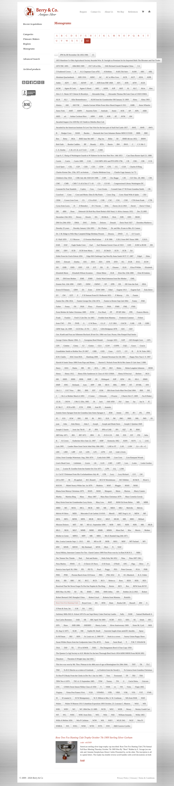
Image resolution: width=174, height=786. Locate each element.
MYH (98, 547)
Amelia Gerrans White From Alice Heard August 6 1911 (104, 105)
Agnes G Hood (85, 88)
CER (86, 167)
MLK (66, 530)
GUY (119, 351)
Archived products (32, 69)
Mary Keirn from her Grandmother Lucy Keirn (74, 502)
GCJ (95, 329)
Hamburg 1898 (92, 357)
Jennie (118, 413)
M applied (78, 480)
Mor (129, 530)
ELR (112, 273)
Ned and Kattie (91, 558)
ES (83, 290)
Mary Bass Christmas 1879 (111, 497)
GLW (107, 346)
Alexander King (98, 94)
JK (93, 418)
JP (90, 430)
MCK (74, 508)
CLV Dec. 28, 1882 (137, 178)
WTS (100, 726)
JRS (73, 435)
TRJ (133, 676)
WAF (143, 698)
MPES (75, 536)
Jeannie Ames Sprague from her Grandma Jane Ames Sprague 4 (80, 413)
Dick (114, 217)
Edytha (76, 262)
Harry (58, 368)
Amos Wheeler (144, 105)
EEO (93, 262)
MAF (109, 486)
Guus (110, 351)
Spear (141, 631)
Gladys (91, 346)
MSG (115, 541)
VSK (126, 692)
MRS (99, 536)
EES (100, 262)
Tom (108, 676)
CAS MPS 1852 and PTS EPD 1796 (108, 161)
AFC (119, 83)
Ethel (111, 290)
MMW (109, 530)
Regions (27, 44)
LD (80, 452)
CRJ (144, 195)
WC (74, 709)
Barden (86, 133)
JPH (96, 430)
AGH (143, 83)
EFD (115, 262)
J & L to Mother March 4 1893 (72, 396)
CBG (135, 161)
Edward (67, 262)
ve (115, 687)
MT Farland (134, 541)
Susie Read (117, 642)
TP (127, 676)
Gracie (142, 346)
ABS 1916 (82, 77)
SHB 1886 (76, 625)
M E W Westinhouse (107, 480)
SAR (78, 620)
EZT (71, 295)
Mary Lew (100, 502)
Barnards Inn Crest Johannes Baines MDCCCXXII (112, 133)
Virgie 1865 (139, 687)
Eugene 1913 (122, 290)
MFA (58, 519)
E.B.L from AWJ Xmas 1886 (127, 239)
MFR (83, 519)
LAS (122, 446)
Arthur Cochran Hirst (78, 116)
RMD (89, 592)
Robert (144, 592)
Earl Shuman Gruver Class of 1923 (110, 245)
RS (96, 603)
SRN (78, 637)
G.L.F (103, 323)
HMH (145, 379)
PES (115, 569)
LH (110, 452)
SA (83, 609)
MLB (150, 525)
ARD (58, 116)
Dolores (103, 223)
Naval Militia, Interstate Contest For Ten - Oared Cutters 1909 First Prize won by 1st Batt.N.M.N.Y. (94, 553)
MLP (75, 530)
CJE (124, 178)
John (65, 424)
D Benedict (83, 206)
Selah (142, 620)
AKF (121, 88)
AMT (71, 111)
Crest (69, 195)
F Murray (118, 295)
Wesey (128, 709)
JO (151, 418)
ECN (116, 251)
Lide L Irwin (120, 452)
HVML (139, 385)
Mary (82, 497)
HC (89, 368)
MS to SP (97, 541)
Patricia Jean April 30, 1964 (66, 569)
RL (81, 592)
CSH (126, 200)
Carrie (67, 161)
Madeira (99, 486)
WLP (131, 720)
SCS (120, 620)
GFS (148, 340)
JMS (144, 418)
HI (96, 379)
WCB (103, 709)
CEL (70, 167)
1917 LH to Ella (94, 66)
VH (121, 687)
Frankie (67, 318)
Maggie (118, 486)
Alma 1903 (145, 100)
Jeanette (108, 407)
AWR (142, 128)
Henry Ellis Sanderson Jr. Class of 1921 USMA (96, 374)
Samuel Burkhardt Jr (144, 614)
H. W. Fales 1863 (143, 351)
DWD (120, 234)
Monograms (29, 48)
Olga (133, 564)
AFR (126, 83)
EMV (79, 284)
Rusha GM (121, 603)
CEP (78, 167)
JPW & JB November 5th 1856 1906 (74, 55)
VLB (91, 692)
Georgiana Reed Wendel (93, 340)
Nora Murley (61, 564)
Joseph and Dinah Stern (111, 424)
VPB (110, 692)
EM (57, 279)
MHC (132, 519)
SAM (130, 614)
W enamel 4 (66, 698)
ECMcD (107, 251)
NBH (138, 553)
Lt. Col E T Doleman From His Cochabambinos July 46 (77, 474)
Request (83, 12)
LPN (107, 469)
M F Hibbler (124, 480)
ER (119, 284)
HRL (115, 385)
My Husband (87, 547)
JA (94, 402)
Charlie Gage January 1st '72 (125, 172)
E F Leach (136, 234)
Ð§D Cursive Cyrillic (122, 726)
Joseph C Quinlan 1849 (133, 424)
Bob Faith (60, 144)
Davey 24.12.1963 (120, 206)
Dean (72, 211)
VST (141, 692)
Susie (107, 642)
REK (137, 581)
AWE (134, 128)
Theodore (59, 659)
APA (137, 111)
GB (139, 323)
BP (85, 144)
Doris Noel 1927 (126, 223)
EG (123, 262)
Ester (90, 290)
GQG (125, 346)
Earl (91, 245)
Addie (58, 83)
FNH (133, 307)
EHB (64, 267)
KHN (125, 441)
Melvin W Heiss (62, 513)
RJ (75, 592)
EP (106, 284)
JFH (126, 413)
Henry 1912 (69, 374)
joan (57, 424)
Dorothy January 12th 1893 (83, 228)
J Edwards (103, 396)
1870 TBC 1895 (62, 66)
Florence (99, 307)
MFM (74, 519)
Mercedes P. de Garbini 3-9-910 (93, 513)
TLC (148, 665)
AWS (150, 128)
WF (57, 715)
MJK (135, 525)
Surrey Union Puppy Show (134, 637)
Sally (122, 614)
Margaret (108, 491)
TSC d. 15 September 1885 (84, 681)
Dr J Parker (102, 228)
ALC (135, 88)
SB (85, 620)
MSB (107, 541)
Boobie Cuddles (74, 144)
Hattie (74, 368)
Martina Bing (71, 497)
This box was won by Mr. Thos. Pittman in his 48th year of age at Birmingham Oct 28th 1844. (92, 665)
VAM (108, 687)
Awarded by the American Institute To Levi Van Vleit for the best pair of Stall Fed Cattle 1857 (92, 128)
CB (128, 161)
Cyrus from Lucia (63, 206)
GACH (123, 323)
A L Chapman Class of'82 (90, 72)
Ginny (75, 346)
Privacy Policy (123, 778)
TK (141, 665)
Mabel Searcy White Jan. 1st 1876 (79, 486)
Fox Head (102, 312)
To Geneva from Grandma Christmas (138, 670)
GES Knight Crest (136, 340)
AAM (134, 72)
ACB (125, 77)
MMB (83, 530)
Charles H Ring (136, 167)
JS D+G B (108, 435)
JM (114, 418)
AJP (113, 88)
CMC (58, 184)
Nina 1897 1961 (135, 558)
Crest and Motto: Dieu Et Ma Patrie (89, 195)
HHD (65, 379)
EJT (94, 267)
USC (58, 687)
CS (83, 200)
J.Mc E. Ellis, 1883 (81, 402)
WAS (137, 704)
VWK (149, 692)
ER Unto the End (131, 284)
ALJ (65, 100)
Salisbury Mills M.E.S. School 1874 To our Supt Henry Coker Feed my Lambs (86, 614)
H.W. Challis (61, 357)
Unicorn (145, 681)
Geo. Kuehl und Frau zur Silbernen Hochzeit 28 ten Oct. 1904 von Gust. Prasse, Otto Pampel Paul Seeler (96, 335)
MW (58, 547)
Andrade (104, 111)
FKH (82, 307)
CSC (110, 200)
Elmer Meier (101, 273)
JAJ (120, 402)
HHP (89, 379)
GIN (57, 346)
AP (129, 111)
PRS (100, 575)
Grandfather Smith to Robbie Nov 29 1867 (72, 351)
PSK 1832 (110, 575)
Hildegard (105, 379)
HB (82, 368)
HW (147, 385)
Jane (127, 402)
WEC (112, 709)
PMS (58, 575)
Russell (132, 603)
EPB (112, 284)
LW (141, 474)
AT (115, 116)
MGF (108, 519)
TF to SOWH (83, 648)
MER (74, 513)
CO (99, 184)
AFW (134, 83)
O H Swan (106, 564)
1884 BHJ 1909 (78, 66)
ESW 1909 (100, 290)
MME (91, 530)
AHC (97, 88)
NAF (119, 547)
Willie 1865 (140, 715)
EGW (146, 262)
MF (144, 513)
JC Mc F (59, 407)
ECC (98, 251)
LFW (103, 452)
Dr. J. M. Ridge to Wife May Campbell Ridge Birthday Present (80, 234)
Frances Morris (142, 312)
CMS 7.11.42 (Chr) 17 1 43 (83, 184)
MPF (84, 536)
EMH (90, 279)
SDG (127, 620)
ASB (101, 116)
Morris (137, 530)
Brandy (93, 144)
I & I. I (58, 390)
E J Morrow (75, 239)
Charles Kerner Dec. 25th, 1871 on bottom (72, 172)
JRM (137, 430)
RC (79, 581)
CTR (150, 200)
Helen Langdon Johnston (134, 368)
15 (93, 55)
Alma (135, 100)
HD (103, 368)
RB (65, 581)
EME (82, 279)
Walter (58, 704)
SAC (90, 609)
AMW (79, 111)
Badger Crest (66, 133)
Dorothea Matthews (144, 223)
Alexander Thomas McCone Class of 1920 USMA (127, 94)
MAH (127, 486)
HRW (123, 385)
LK (95, 463)
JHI (86, 418)
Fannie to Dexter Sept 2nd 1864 (116, 301)
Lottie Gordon (146, 463)
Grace (133, 346)
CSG (118, 200)
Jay (134, 402)
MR (91, 536)
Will (112, 715)
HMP (58, 385)
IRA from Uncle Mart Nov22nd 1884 (121, 390)
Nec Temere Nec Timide (65, 558)
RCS (102, 581)
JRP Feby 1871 (62, 435)
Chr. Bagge (114, 178)
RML (97, 592)
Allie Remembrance (79, 100)
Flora (90, 307)
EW (64, 295)
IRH (141, 390)
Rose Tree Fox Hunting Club (67, 603)
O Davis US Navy (91, 564)
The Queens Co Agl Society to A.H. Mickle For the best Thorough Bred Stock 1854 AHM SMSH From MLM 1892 (100, 653)
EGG (138, 262)
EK (101, 267)
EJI (87, 267)
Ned (80, 558)
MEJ (120, 508)
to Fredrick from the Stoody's (108, 670)
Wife (105, 715)
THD (94, 648)
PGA (138, 569)
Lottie (134, 463)
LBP (73, 452)
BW (118, 144)
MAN (90, 491)
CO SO (107, 184)
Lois (126, 463)
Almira (58, 105)
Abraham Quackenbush (65, 77)
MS (88, 541)
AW (130, 116)
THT (134, 665)
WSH (83, 726)
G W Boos (93, 323)
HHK (81, 379)
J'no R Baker (147, 396)
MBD (58, 508)
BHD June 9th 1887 (86, 139)
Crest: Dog (111, 195)
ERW (76, 290)
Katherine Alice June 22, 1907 (84, 441)
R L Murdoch (129, 575)
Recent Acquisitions (32, 24)
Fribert (140, 318)
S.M (76, 609)
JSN (124, 435)
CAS (89, 161)
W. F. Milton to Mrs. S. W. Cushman (107, 698)
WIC (97, 715)
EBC (58, 251)
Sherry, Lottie (100, 625)
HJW (122, 379)
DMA (76, 223)
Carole (58, 161)
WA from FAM (131, 698)
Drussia (111, 234)
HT (130, 385)
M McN (136, 480)
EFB (108, 262)
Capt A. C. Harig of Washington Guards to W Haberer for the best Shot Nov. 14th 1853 (89, 156)
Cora (92, 189)
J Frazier (114, 396)
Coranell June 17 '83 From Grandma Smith (127, 189)
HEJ (111, 368)
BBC (146, 133)
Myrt (106, 547)
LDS (87, 452)
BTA (102, 144)
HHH (73, 379)
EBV (66, 251)
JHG (79, 418)
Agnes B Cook (70, 88)
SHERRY (87, 625)
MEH (113, 508)
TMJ (58, 670)
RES (144, 581)
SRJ (70, 637)
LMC (110, 463)
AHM (105, 88)
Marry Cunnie (139, 491)
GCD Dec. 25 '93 (82, 329)
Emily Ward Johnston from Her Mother (112, 279)
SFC (149, 620)
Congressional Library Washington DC (129, 184)
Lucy (112, 474)
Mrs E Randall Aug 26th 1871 (116, 536)
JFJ (134, 413)
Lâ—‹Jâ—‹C (141, 446)
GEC (123, 329)
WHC (72, 715)
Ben (57, 139)
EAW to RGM (140, 245)
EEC (85, 262)
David (133, 206)
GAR (132, 323)
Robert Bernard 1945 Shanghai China (70, 597)
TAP (65, 648)
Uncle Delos (133, 681)
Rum (111, 603)
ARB (145, 111)
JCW (81, 407)
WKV (110, 720)
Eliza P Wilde (135, 267)
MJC (119, 525)
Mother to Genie (62, 536)
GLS (99, 346)
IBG (79, 390)
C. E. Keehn (60, 150)
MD (98, 508)
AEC (75, 83)
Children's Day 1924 (64, 178)
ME (105, 508)
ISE (148, 390)
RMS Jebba (108, 592)
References (133, 12)
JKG (100, 418)
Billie (110, 139)
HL (129, 379)
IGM (101, 390)
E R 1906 (108, 239)
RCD (95, 581)
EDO (58, 262)
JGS (63, 418)
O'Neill (116, 564)
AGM (58, 88)
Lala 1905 (60, 446)
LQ (114, 469)
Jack (101, 402)
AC (100, 77)
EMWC (98, 284)
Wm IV (140, 720)
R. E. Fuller (142, 575)
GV (126, 351)
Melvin (139, 508)
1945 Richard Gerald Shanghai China (119, 66)
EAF (65, 245)
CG (116, 167)
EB (151, 245)
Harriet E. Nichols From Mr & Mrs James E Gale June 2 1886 (122, 362)
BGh (73, 139)
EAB (58, 245)
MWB (66, 547)
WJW (94, 720)
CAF (92, 150)
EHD (72, 267)
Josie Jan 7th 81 (79, 430)
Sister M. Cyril (138, 625)
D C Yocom (96, 206)
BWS (126, 144)
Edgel (139, 256)
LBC (58, 452)
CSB (102, 200)
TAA (58, 648)
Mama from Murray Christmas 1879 (70, 491)
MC (65, 508)
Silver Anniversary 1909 (119, 625)
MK (142, 525)
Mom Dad (120, 530)
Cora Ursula (102, 189)
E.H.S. (144, 239)
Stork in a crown (114, 637)
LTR (104, 474)
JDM (89, 407)
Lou (57, 469)
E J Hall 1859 (61, 239)
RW (140, 603)
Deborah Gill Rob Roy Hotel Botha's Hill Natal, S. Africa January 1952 (105, 211)
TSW (100, 681)
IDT (93, 390)
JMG (121, 418)
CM (150, 178)
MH (124, 519)
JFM (148, 413)
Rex (127, 586)
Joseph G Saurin (62, 430)
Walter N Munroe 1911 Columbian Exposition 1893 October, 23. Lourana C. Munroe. (97, 704)
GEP (123, 340)
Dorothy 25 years (62, 228)
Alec (151, 88)
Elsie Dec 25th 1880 (126, 273)
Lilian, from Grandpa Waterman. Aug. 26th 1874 (74, 458)
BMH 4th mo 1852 (129, 139)
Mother (147, 530)
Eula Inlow (148, 290)
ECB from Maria (85, 251)
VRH (118, 692)
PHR (145, 569)
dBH (64, 211)
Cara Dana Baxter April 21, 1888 (139, 156)
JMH (129, 418)
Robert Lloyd (94, 597)
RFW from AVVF (140, 586)
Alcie (143, 88)
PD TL (90, 569)
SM (81, 631)
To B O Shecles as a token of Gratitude (78, 670)
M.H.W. (59, 486)
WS (67, 726)
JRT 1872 (82, 435)
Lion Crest (118, 458)
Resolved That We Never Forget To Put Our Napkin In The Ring (80, 586)
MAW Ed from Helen (124, 502)
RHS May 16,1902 (63, 592)
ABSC (92, 77)
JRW (92, 435)
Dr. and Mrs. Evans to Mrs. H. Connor (125, 228)
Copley (83, 189)
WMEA (59, 726)
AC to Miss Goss (112, 77)
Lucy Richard (123, 474)
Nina (123, 558)
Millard (141, 519)
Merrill (111, 513)
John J (86, 424)
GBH (147, 323)
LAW (130, 446)
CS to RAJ (92, 200)
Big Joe (101, 139)
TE (72, 648)
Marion (127, 491)
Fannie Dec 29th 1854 (64, 301)
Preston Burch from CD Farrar (83, 575)
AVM (123, 116)
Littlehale (77, 463)
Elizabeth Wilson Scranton (82, 273)
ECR (124, 251)
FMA (109, 307)
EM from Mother (69, 279)
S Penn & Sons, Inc (63, 609)
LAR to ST (112, 446)
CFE (109, 167)
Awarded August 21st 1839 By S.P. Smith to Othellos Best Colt (80, 122)
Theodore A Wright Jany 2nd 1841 (80, 659)
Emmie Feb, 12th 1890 (64, 284)
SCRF (111, 620)
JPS (116, 430)
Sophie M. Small (93, 631)
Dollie (93, 223)
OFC (125, 564)
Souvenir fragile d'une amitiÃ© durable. (119, 631)
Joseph (95, 424)
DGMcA (105, 217)
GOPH (116, 346)
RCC (87, 581)
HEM (150, 368)
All (87, 41)
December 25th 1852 (64, 217)
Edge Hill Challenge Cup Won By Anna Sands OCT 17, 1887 (110, 256)
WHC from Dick (85, 715)
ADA (141, 77)
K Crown (65, 441)
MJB (111, 525)
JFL (140, 413)
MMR (100, 530)
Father (58, 307)
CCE (150, 161)
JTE (138, 435)
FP (111, 312)
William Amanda (125, 715)
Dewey (78, 217)
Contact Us (96, 12)
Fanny (134, 301)
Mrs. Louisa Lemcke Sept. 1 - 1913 (69, 541)
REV (120, 586)
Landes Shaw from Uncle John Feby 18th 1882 (86, 446)
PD (82, 569)
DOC (85, 223)
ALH (58, 100)
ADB (149, 77)
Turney (109, 681)
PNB (66, 575)
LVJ (134, 474)
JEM (110, 413)
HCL (96, 368)
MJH (127, 525)
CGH (124, 167)
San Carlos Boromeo (64, 620)
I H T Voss (69, 390)
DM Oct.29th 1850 (63, 223)
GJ (83, 346)
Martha (58, 497)
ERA (144, 284)
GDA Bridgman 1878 (109, 329)
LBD (66, 452)
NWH (72, 564)
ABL (150, 72)
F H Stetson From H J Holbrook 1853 (96, 295)
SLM (75, 631)
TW (117, 681)
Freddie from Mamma (106, 318)
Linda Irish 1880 (103, 458)
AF (91, 83)
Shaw (66, 625)
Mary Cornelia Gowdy (134, 497)
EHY (80, 267)
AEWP (83, 83)
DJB (122, 217)
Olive (141, 564)
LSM (122, 469)
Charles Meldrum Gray (101, 172)
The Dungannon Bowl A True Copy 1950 (115, 648)
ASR (108, 116)
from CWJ (60, 323)
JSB (117, 435)
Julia (146, 435)
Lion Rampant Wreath (134, 458)
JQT (124, 430)
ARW (93, 116)
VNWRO (100, 692)
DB (57, 211)
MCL (82, 508)
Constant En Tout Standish (66, 189)
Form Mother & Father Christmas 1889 (71, 312)
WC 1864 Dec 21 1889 (88, 709)
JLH (107, 418)
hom (85, 385)
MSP (123, 541)
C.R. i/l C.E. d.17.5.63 (77, 150)
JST (131, 435)
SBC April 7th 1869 (97, 620)
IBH (86, 390)
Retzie (111, 586)
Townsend (118, 676)
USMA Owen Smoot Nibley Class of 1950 (80, 687)
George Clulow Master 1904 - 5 (68, 340)
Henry (58, 374)
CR (149, 189)
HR (99, 385)
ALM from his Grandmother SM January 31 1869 (110, 100)
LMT (118, 463)
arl (65, 116)
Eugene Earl (135, 290)
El (107, 267)
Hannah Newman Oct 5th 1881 (113, 357)
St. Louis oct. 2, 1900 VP (93, 637)
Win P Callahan (82, 720)
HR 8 (107, 385)
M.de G (146, 480)
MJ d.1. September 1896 (96, 525)
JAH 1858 (110, 402)
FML (125, 307)
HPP (92, 385)
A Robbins (108, 72)
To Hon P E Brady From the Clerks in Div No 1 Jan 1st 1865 (79, 676)
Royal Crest (86, 603)
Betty (65, 139)
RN (117, 592)
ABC (143, 72)
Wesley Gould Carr (142, 709)
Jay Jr (142, 402)
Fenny (67, 307)
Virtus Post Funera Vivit (75, 692)
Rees (121, 581)
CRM (58, 200)
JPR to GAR (106, 430)
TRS (141, 676)
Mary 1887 (92, 497)
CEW (101, 167)
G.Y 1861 (113, 323)
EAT (129, 245)
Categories (28, 34)
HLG (137, 379)
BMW (143, 139)
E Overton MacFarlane (92, 239)
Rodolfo (127, 597)
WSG (75, 726)
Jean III (98, 407)
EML (133, 279)
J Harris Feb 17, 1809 (129, 396)
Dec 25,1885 (142, 211)
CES (93, 167)
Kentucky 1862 (113, 441)
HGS (147, 374)
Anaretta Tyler (91, 111)
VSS (133, 692)
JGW (71, 418)
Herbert (138, 374)
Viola (129, 687)
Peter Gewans (126, 569)
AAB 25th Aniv (122, 72)
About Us (109, 12)
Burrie (110, 144)
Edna (148, 256)
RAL (58, 581)
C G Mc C (141, 144)
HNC (66, 385)
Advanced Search (31, 59)
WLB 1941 (121, 720)
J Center (91, 396)
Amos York (60, 111)
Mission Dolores (62, 525)
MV (144, 541)
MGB (91, 519)
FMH (117, 307)
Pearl (99, 569)
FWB (77, 323)
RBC (72, 581)
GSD (102, 351)
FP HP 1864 (120, 312)
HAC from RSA (76, 357)
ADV (67, 83)
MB (138, 502)
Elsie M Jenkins (144, 273)
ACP (133, 77)
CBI (142, 161)
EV (57, 295)
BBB (138, 133)
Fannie (135, 295)
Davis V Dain (145, 206)
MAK (135, 486)
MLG (58, 530)
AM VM (76, 105)
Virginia (59, 692)
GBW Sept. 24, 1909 (64, 329)
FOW (92, 312)
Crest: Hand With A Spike (129, 195)
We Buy (120, 12)
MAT (110, 502)
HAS (66, 368)
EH (57, 267)
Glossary (133, 778)
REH (129, 581)
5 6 (138, 66)
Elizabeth (148, 267)
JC (149, 402)
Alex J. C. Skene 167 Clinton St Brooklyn (72, 94)
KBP (101, 441)
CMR (66, 184)
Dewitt (88, 217)
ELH (124, 267)
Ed (131, 251)
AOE (122, 111)
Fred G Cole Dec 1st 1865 (84, 318)
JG (57, 418)
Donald (113, 223)
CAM (100, 150)
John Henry (75, 424)
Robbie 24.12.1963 (130, 592)
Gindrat (66, 346)
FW (69, 323)
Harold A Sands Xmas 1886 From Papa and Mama (75, 362)
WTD (92, 726)
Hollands (75, 385)
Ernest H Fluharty (63, 290)
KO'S (133, 441)
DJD (129, 217)
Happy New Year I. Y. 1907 (140, 357)
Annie (114, 111)
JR (131, 430)
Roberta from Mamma (111, 597)
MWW (75, 547)
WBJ (58, 709)
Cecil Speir (60, 167)
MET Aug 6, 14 (124, 513)
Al (128, 88)
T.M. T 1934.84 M (138, 642)
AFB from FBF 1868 (105, 83)
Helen (119, 368)
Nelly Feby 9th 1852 (109, 558)
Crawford (59, 195)
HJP (114, 379)
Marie (118, 491)
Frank (58, 318)
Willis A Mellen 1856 (64, 720)
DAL (107, 206)
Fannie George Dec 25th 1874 (88, 301)
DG (96, 217)
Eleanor (116, 267)
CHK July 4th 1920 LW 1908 (87, 178)
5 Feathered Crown (63, 72)
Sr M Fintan (60, 637)
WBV (66, 709)
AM (67, 105)
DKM (137, 217)
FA (127, 295)
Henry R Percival (124, 374)
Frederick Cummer (126, 318)
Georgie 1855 (112, 340)
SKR (150, 625)
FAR (143, 301)
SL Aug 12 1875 (62, 631)
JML (137, 418)
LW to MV (60, 480)
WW (108, 726)
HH (57, 379)
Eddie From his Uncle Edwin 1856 (69, 256)
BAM (77, 133)
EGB (130, 262)
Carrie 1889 (78, 161)
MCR (90, 508)
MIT (74, 525)
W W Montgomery (82, 698)
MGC (99, 519)
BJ (117, 139)
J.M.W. (67, 402)
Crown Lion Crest (71, 200)
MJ (81, 525)
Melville (129, 508)
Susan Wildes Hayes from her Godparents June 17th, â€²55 (78, 642)
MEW (136, 513)
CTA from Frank (138, 200)
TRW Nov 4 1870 (63, 681)
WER (120, 709)
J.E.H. (58, 402)
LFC (95, 452)
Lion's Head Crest (63, 463)
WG (64, 715)
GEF (131, 329)
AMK (132, 105)
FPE (131, 312)
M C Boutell (91, 480)
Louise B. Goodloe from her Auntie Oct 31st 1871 (82, 469)
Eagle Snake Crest (79, 245)
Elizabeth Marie (62, 273)
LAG (147, 441)
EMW (88, 284)
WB (144, 704)
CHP (104, 178)
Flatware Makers (31, 39)
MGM (116, 519)
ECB (73, 251)
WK (102, 720)
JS (99, 435)
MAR (98, 491)
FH (75, 307)
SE (134, 620)
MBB (146, 502)
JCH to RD (71, 407)
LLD (102, 463)
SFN (58, 625)
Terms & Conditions (147, 778)
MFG (66, 519)
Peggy (107, 569)
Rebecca (112, 581)
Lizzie (87, 463)
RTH (103, 603)
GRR (95, 351)
